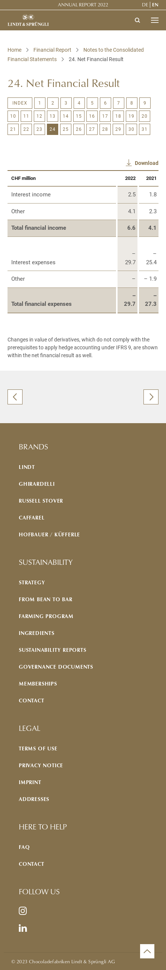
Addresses (34, 798)
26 (79, 129)
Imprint (30, 782)
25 (66, 129)
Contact (31, 700)
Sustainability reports (52, 649)
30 (131, 129)
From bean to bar (45, 599)
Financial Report (52, 50)
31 (145, 129)
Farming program (46, 616)
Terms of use (38, 748)
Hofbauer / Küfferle (49, 534)
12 (39, 116)
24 (53, 129)
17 (105, 116)
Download (146, 163)
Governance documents (56, 666)
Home (14, 50)
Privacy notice (41, 765)
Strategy (32, 582)
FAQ (24, 846)
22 (26, 129)
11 (26, 116)
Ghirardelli (37, 483)
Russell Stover (41, 500)
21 (13, 129)
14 (66, 116)
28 (105, 129)
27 (92, 129)
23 (39, 129)
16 (92, 116)
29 (118, 129)
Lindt (27, 466)
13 (53, 116)
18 (118, 116)
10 (13, 116)
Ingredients (36, 632)
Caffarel (31, 517)
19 (131, 116)
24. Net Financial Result (96, 59)
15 (79, 116)
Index (19, 103)
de (145, 4)
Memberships (38, 683)
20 (145, 116)
